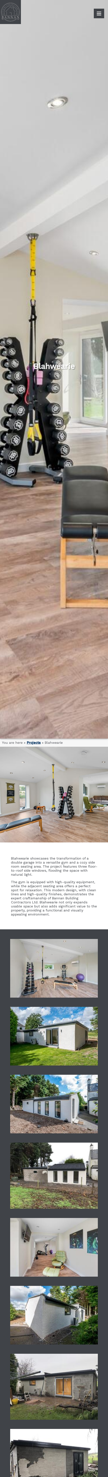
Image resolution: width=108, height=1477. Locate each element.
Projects (34, 743)
